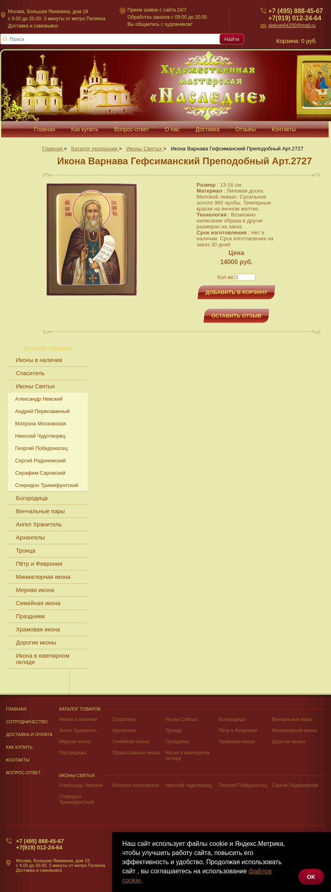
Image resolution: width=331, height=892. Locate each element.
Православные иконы (136, 753)
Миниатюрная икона (43, 577)
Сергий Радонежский (40, 461)
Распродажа (72, 753)
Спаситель (30, 373)
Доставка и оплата (29, 734)
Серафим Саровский (40, 473)
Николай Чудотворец (40, 436)
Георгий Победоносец (41, 448)
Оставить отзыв (237, 316)
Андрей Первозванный (42, 411)
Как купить (19, 747)
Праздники (30, 616)
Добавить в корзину (237, 292)
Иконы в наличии (39, 360)
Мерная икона (35, 590)
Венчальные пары (40, 511)
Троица (25, 550)
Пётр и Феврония (39, 564)
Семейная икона (38, 603)
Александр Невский (39, 399)
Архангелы (30, 537)
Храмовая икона (38, 629)
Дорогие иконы (36, 642)
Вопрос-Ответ (23, 772)
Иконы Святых (35, 386)
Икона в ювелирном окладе (42, 658)
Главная (16, 709)
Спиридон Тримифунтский (46, 485)
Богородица (32, 498)
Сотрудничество (27, 721)
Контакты (18, 760)
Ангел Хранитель (39, 524)
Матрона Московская (40, 424)
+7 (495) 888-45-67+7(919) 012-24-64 (40, 844)
